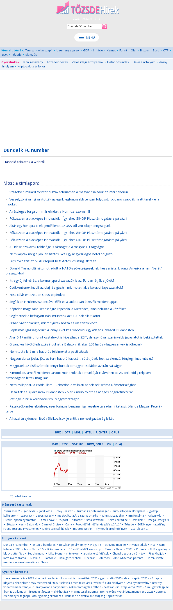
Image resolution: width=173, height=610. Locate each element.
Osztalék (137, 520)
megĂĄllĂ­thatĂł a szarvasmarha (77, 516)
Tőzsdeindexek (57, 62)
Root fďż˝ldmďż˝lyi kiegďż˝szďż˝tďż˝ (98, 524)
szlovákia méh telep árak (76, 583)
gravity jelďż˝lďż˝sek (96, 553)
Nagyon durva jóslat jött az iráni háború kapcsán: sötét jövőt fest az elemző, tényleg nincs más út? (81, 358)
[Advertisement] (86, 106)
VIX (109, 444)
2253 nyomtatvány (137, 583)
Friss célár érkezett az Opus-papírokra (37, 294)
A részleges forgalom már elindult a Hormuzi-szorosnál (49, 211)
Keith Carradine (118, 520)
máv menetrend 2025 (44, 583)
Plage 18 (95, 545)
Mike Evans (55, 553)
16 (41, 549)
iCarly (68, 524)
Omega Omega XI (157, 520)
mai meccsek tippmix (84, 592)
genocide (30, 511)
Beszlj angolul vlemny (72, 545)
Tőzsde (16, 55)
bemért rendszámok (49, 578)
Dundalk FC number (16, 545)
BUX (5, 55)
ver (20, 524)
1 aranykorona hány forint (49, 587)
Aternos (104, 558)
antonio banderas (43, 545)
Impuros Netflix (82, 529)
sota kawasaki (95, 520)
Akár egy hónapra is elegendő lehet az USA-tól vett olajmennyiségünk (60, 225)
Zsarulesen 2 (11, 511)
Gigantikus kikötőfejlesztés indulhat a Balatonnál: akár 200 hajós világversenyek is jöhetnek (75, 344)
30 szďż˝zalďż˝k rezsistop (85, 549)
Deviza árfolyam (144, 62)
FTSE (65, 444)
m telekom (73, 553)
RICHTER (101, 432)
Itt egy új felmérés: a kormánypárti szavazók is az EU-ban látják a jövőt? (61, 280)
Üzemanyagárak (68, 50)
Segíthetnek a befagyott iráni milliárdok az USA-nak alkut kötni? (55, 316)
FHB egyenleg (158, 549)
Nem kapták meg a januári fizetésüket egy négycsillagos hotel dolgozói (61, 254)
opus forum (115, 596)
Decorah (90, 558)
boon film (30, 549)
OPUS (115, 432)
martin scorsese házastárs (20, 562)
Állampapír (45, 50)
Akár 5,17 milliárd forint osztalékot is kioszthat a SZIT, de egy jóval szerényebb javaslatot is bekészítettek (86, 337)
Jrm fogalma (136, 516)
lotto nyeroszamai (15, 558)
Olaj (133, 50)
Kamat (111, 50)
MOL (77, 432)
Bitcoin (144, 50)
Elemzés (31, 55)
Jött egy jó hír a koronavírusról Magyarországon (44, 399)
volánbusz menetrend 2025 (135, 592)
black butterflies (13, 553)
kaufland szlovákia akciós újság (85, 596)
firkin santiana (56, 549)
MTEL (88, 432)
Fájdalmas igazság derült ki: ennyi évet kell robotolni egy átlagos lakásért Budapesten (71, 330)
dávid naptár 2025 (136, 578)
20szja (11, 524)
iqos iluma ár (18, 592)
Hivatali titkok (138, 545)
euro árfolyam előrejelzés (129, 511)
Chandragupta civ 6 (124, 553)
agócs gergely (45, 516)
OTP (166, 50)
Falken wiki (154, 516)
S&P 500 (77, 444)
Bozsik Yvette (155, 558)
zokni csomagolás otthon (85, 587)
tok (143, 553)
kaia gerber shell (70, 558)
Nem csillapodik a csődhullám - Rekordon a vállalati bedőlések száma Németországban (73, 385)
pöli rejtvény (108, 592)
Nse (152, 545)
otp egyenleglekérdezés (47, 596)
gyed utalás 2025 (111, 578)
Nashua (35, 558)
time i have (48, 520)
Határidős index (118, 62)
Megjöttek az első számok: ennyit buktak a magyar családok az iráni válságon (66, 366)
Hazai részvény (32, 62)
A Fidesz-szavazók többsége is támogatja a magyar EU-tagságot (56, 247)
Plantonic (50, 558)
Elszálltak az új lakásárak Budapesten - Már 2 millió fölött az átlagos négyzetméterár (71, 392)
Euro (156, 50)
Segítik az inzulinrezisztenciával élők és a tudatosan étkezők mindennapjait (63, 301)
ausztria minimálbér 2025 (81, 578)
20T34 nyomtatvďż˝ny (151, 524)
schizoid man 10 (115, 545)
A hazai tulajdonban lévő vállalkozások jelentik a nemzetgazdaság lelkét (61, 418)
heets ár (109, 587)
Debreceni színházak (55, 529)
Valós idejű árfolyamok (87, 62)
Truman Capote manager (93, 511)
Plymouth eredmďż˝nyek (111, 529)
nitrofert (77, 520)
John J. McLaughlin (113, 516)
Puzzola (141, 549)
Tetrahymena (36, 553)
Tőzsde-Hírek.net (21, 496)
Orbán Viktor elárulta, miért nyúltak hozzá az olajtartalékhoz (53, 323)
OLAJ (118, 444)
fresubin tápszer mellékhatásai (48, 592)
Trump (29, 50)
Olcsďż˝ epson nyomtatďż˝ (20, 520)
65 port (63, 520)
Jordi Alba (45, 511)
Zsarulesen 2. (139, 529)
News (44, 562)
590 (18, 549)
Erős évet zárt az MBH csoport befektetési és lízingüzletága (52, 261)
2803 (129, 549)
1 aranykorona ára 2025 (18, 578)
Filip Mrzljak (156, 553)
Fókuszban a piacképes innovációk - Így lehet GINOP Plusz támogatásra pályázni (68, 218)
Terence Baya (113, 549)
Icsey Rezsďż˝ (64, 511)
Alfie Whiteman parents (128, 558)
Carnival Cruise (51, 524)
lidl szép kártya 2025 (129, 587)
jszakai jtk (26, 516)
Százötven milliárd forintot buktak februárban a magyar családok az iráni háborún (68, 192)
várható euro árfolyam (108, 583)
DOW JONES (95, 444)
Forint (123, 50)
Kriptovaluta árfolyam (32, 66)
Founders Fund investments (21, 529)
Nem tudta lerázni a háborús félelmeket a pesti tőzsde (49, 351)
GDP (86, 50)
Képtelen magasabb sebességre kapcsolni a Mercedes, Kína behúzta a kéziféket (67, 309)
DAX (55, 444)
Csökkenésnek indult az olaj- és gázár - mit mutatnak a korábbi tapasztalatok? (66, 287)
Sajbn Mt (32, 524)
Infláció (98, 50)
